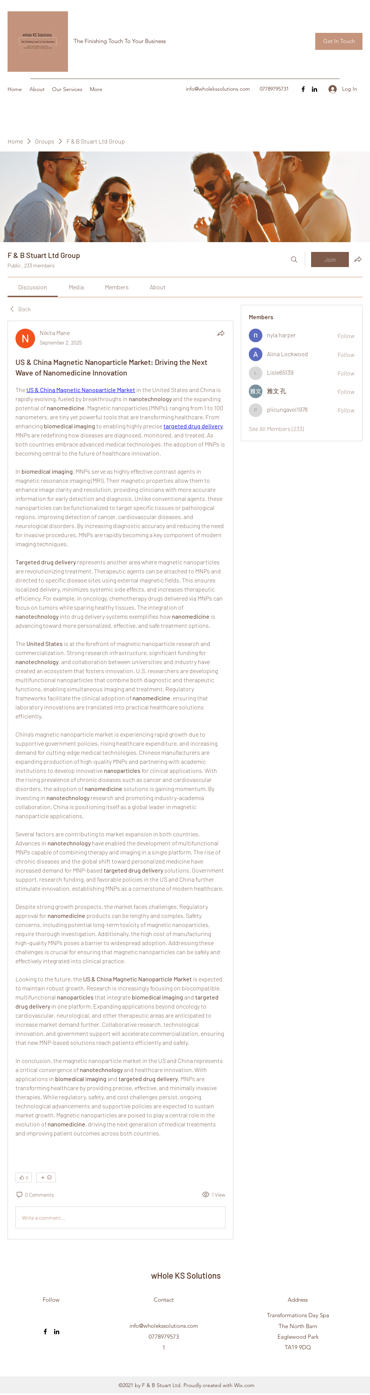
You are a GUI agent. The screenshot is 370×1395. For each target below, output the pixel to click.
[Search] (294, 259)
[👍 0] (23, 1177)
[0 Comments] (34, 1195)
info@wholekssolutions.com (218, 88)
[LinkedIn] (314, 89)
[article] (120, 780)
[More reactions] (46, 1177)
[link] (32, 286)
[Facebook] (303, 89)
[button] (338, 41)
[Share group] (357, 259)
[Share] (220, 333)
